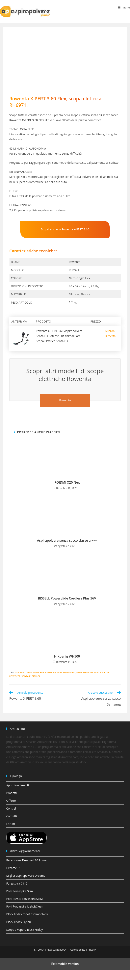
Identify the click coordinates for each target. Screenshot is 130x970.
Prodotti (11, 793)
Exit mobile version (65, 964)
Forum (10, 824)
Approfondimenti (17, 785)
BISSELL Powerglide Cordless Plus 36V (67, 598)
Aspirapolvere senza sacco (92, 672)
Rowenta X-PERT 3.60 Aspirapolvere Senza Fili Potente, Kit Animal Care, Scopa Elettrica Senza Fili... (59, 336)
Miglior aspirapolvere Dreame (25, 875)
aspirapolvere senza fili (29, 672)
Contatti (11, 816)
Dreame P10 (14, 868)
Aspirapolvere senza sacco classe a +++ (67, 540)
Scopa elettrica (30, 676)
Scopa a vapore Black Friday (24, 929)
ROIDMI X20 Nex (67, 482)
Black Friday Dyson (18, 922)
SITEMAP (39, 949)
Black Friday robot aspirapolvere (27, 914)
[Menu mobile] (124, 7)
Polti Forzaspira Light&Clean (24, 906)
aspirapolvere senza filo (60, 672)
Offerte (11, 800)
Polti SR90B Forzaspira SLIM (24, 899)
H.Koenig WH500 (67, 656)
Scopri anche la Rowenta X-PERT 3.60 (65, 229)
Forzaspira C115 (16, 883)
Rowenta (14, 676)
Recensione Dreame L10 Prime (26, 860)
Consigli (11, 808)
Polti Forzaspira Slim (19, 891)
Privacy (92, 949)
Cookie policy (77, 949)
